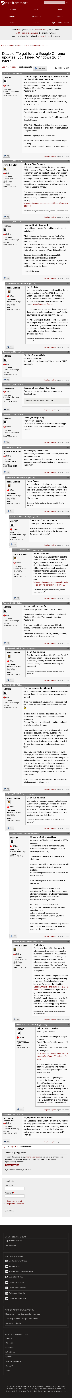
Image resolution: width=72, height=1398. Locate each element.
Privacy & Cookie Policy (23, 1386)
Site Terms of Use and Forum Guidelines (50, 1386)
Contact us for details (13, 1323)
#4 (68, 283)
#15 (68, 794)
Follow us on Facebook (15, 1288)
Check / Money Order (46, 1391)
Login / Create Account (60, 23)
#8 (68, 447)
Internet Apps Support (39, 45)
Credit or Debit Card (23, 1391)
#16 (68, 833)
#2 (68, 161)
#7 (68, 414)
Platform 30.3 (40, 30)
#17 (68, 941)
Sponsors (8, 1357)
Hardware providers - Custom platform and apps (22, 1314)
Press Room (10, 1348)
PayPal (34, 1391)
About (12, 23)
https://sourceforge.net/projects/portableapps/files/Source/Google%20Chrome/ (52, 1056)
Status (7, 1371)
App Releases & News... (14, 1241)
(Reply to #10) (38, 550)
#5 (68, 352)
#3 (68, 222)
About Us (8, 1338)
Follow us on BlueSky (14, 1282)
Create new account (14, 1201)
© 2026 (9, 1386)
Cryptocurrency (60, 1391)
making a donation (32, 1157)
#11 (68, 550)
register (13, 67)
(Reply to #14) (31, 794)
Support (60, 16)
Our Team (9, 1343)
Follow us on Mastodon (15, 1298)
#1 (68, 73)
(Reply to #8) (30, 477)
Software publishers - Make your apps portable (21, 1319)
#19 (68, 1114)
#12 (68, 603)
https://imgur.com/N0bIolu (43, 304)
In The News (10, 1352)
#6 (68, 385)
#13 (68, 648)
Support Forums (22, 45)
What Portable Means (13, 1361)
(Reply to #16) (38, 941)
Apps (60, 10)
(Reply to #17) (42, 1025)
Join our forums (12, 1266)
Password (9, 1193)
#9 (68, 477)
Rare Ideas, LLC (24, 1389)
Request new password (15, 1204)
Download (12, 10)
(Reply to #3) (31, 284)
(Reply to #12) (31, 648)
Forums (12, 16)
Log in (4, 67)
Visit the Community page (16, 1261)
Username (9, 1185)
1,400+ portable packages (27, 33)
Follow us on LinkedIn (15, 1293)
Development (36, 16)
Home (3, 45)
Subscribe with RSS (14, 1277)
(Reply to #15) (34, 833)
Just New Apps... (11, 1245)
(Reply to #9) (33, 517)
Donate (36, 23)
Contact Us (9, 1366)
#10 (68, 516)
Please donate (44, 36)
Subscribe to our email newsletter (19, 1271)
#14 (68, 685)
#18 (68, 1024)
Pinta (19, 30)
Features (36, 10)
